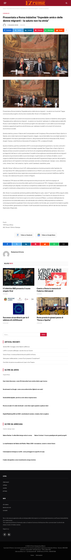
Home (4, 8)
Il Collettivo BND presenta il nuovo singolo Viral (16, 289)
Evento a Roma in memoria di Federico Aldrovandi (49, 289)
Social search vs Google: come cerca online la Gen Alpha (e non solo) (23, 389)
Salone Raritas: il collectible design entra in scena (17, 435)
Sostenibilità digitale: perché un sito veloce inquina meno (20, 397)
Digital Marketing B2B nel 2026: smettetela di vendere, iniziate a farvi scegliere (26, 414)
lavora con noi (7, 507)
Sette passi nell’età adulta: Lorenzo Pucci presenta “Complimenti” (21, 358)
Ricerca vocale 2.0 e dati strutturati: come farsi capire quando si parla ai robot (25, 406)
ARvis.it (43, 546)
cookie (5, 488)
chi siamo (5, 504)
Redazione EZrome (13, 25)
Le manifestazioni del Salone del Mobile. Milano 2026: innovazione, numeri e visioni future (29, 443)
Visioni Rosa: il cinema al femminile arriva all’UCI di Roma (19, 354)
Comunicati (6, 13)
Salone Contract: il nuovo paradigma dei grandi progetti (50, 435)
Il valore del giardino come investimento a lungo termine (19, 460)
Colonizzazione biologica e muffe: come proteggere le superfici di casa (23, 451)
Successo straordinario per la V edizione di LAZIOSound (16, 318)
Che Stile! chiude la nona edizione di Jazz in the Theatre (19, 362)
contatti (5, 510)
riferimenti (6, 482)
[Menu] (5, 3)
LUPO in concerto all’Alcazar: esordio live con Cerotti (18, 350)
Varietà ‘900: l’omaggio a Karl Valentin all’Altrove (16, 346)
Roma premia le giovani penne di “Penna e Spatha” (50, 318)
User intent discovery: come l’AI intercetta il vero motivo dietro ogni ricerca (25, 381)
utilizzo (5, 485)
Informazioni (39, 555)
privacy (5, 491)
